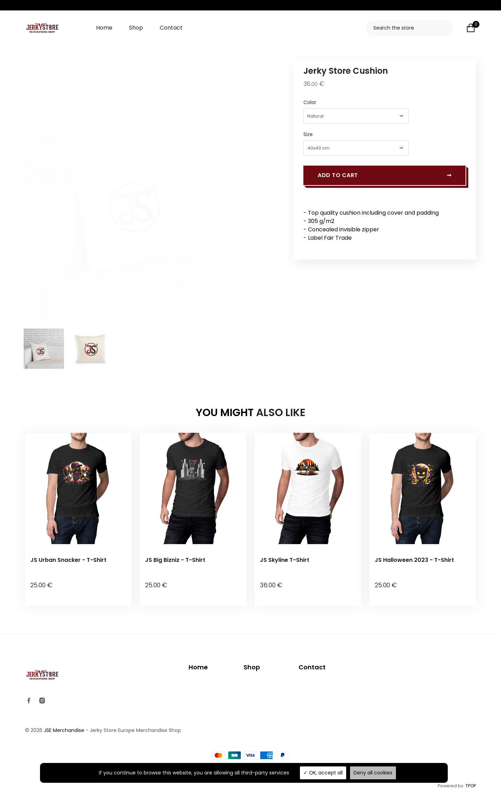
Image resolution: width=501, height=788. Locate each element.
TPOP (471, 777)
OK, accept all (323, 772)
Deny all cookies (372, 772)
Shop (136, 28)
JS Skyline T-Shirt (284, 560)
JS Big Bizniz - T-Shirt (175, 560)
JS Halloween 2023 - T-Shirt (414, 560)
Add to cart (384, 177)
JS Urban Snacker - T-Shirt (68, 560)
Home (104, 28)
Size (308, 134)
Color (309, 102)
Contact (171, 28)
